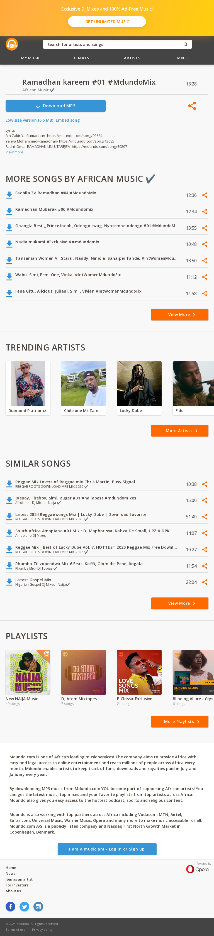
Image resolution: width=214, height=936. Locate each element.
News (10, 873)
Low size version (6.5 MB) (29, 120)
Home (11, 867)
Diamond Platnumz (27, 410)
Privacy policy (42, 929)
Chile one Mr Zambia (83, 410)
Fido (180, 410)
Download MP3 (55, 106)
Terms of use (15, 929)
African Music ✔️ (38, 89)
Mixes (183, 57)
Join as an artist (19, 879)
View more (14, 152)
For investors (17, 885)
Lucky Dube (131, 410)
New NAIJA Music (22, 698)
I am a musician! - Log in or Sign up (107, 849)
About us (13, 890)
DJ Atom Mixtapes (79, 698)
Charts (81, 57)
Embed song (68, 120)
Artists (132, 57)
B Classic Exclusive (134, 698)
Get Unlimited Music (107, 21)
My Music (31, 57)
